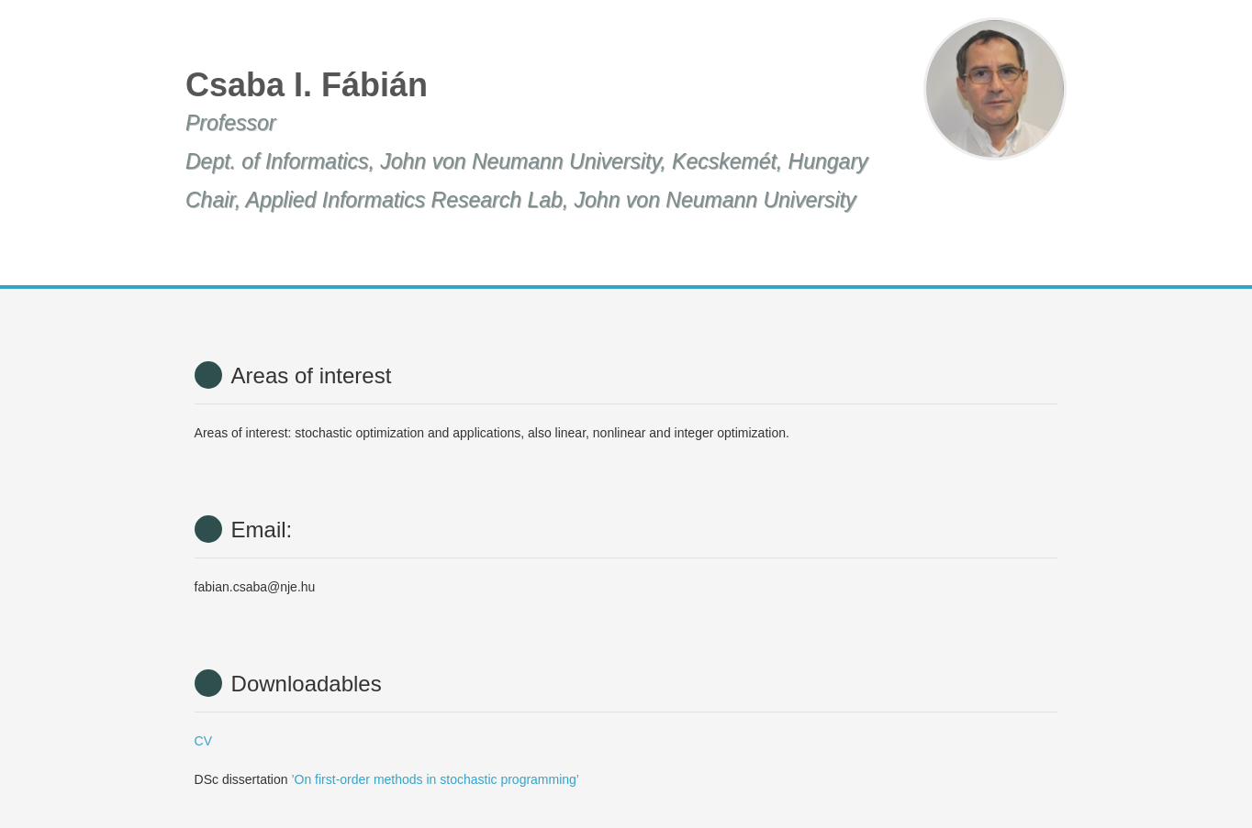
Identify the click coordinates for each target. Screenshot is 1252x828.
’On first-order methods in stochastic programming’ (435, 779)
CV (203, 741)
